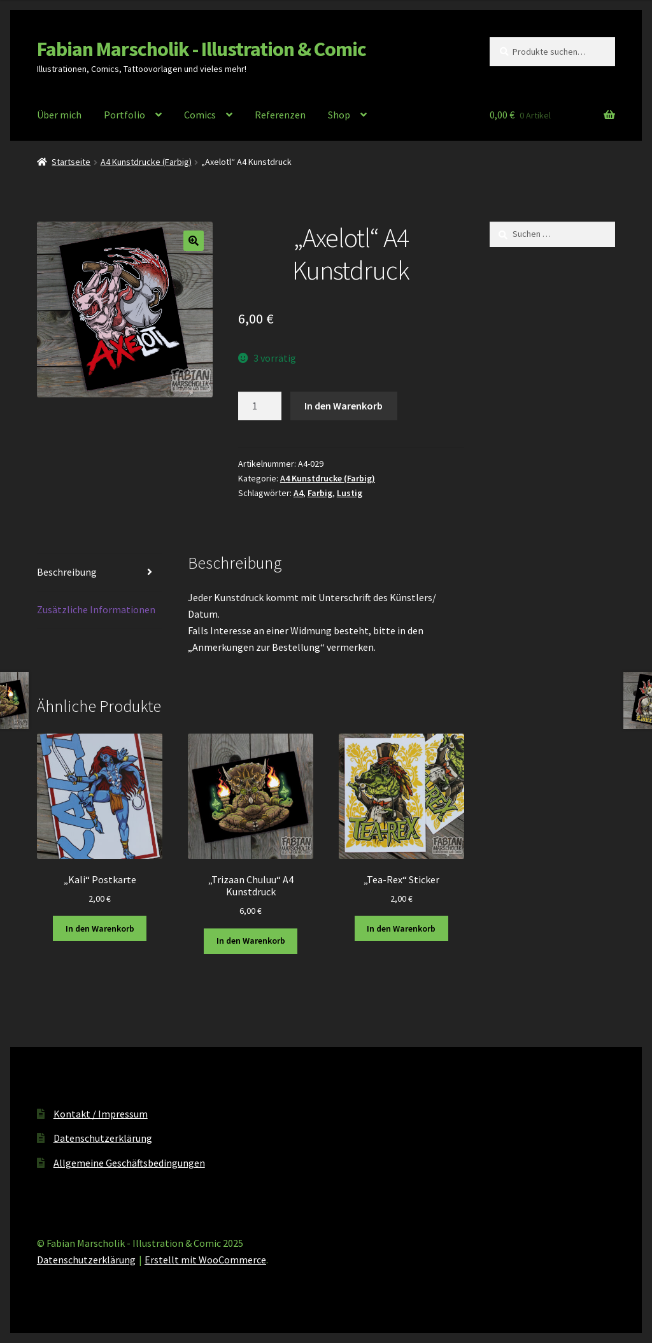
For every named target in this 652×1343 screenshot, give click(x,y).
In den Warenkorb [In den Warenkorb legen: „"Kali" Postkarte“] (100, 928)
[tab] (99, 573)
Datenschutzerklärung (102, 1138)
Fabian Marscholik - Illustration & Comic (201, 49)
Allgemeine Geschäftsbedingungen (129, 1162)
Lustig (349, 493)
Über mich (59, 114)
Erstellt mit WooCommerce (205, 1259)
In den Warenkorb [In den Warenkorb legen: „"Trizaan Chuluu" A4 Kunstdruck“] (250, 940)
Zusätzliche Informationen (96, 609)
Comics (200, 114)
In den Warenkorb (343, 405)
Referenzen (280, 114)
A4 (298, 493)
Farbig (320, 493)
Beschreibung (67, 571)
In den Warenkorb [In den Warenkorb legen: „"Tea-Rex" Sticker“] (401, 928)
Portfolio (124, 114)
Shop (339, 114)
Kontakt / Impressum (100, 1113)
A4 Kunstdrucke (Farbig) (146, 161)
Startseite (71, 161)
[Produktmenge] (259, 406)
